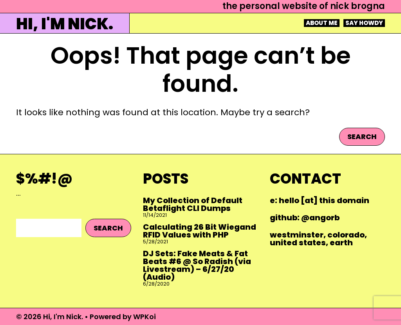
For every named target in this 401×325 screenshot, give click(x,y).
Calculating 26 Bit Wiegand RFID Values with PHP (199, 231)
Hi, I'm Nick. (64, 24)
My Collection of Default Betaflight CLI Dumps (192, 204)
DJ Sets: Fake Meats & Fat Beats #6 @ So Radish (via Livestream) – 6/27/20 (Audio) (197, 265)
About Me (322, 23)
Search (362, 136)
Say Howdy (364, 23)
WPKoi (144, 316)
